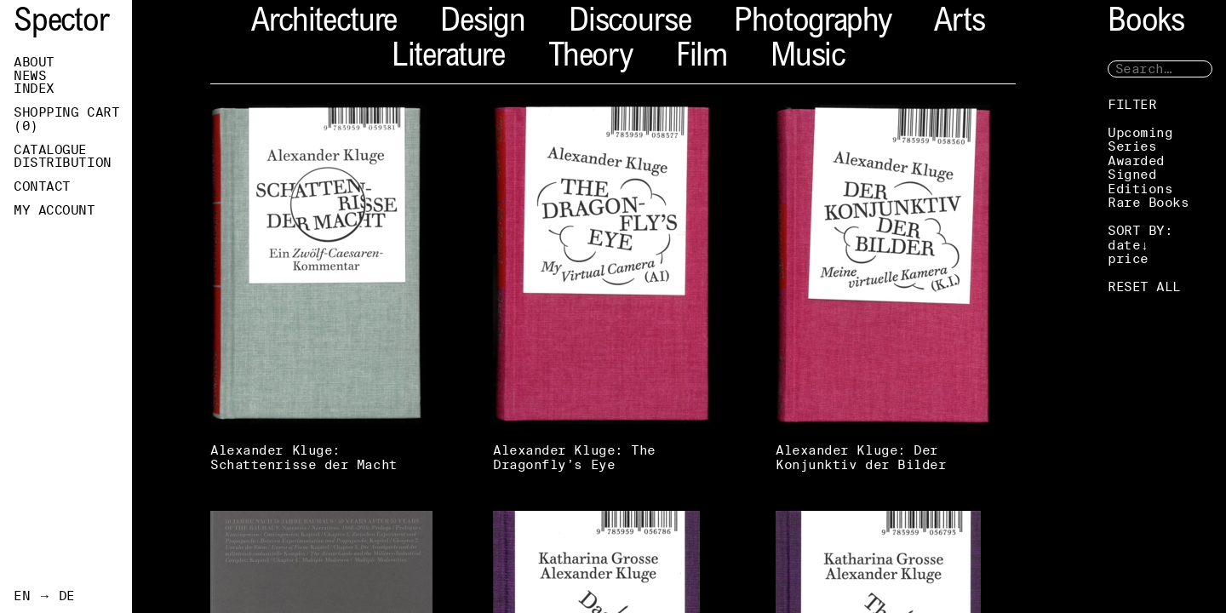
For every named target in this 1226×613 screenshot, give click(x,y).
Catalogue (50, 150)
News (30, 76)
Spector (61, 23)
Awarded (1136, 160)
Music (808, 58)
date (1124, 245)
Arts (959, 23)
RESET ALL (1144, 286)
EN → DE (44, 596)
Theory (590, 58)
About (34, 62)
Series (1132, 146)
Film (701, 58)
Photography (812, 23)
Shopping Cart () (66, 119)
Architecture (324, 23)
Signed (1132, 174)
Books (1146, 23)
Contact (42, 186)
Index (34, 88)
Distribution (63, 162)
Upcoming (1140, 132)
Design (482, 23)
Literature (448, 58)
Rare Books (1148, 202)
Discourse (629, 23)
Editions (1140, 188)
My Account (54, 210)
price (1128, 258)
